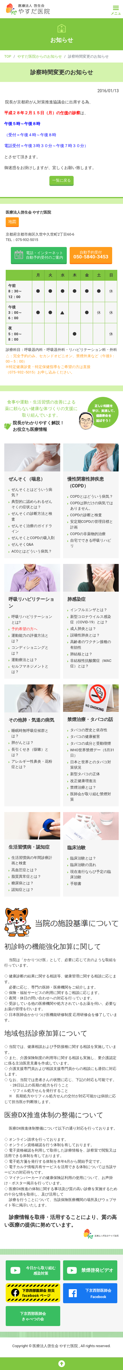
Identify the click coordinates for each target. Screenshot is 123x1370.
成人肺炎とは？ (83, 628)
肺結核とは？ (81, 654)
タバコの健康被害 (85, 736)
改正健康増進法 (83, 781)
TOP (7, 56)
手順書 (75, 883)
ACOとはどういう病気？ (31, 551)
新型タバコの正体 (85, 774)
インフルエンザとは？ (88, 610)
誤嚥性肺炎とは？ (85, 635)
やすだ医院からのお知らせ (39, 56)
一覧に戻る (61, 180)
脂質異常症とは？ (26, 876)
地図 (12, 221)
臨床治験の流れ (83, 865)
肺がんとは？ (22, 742)
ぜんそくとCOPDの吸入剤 (33, 538)
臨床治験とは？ (83, 858)
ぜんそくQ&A (22, 544)
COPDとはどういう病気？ (91, 496)
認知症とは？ (22, 889)
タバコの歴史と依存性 (88, 730)
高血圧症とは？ (24, 870)
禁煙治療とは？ (83, 787)
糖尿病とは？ (22, 883)
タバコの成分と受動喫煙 (90, 743)
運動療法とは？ (24, 660)
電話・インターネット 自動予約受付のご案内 (44, 255)
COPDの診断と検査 (86, 515)
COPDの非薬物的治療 (88, 534)
